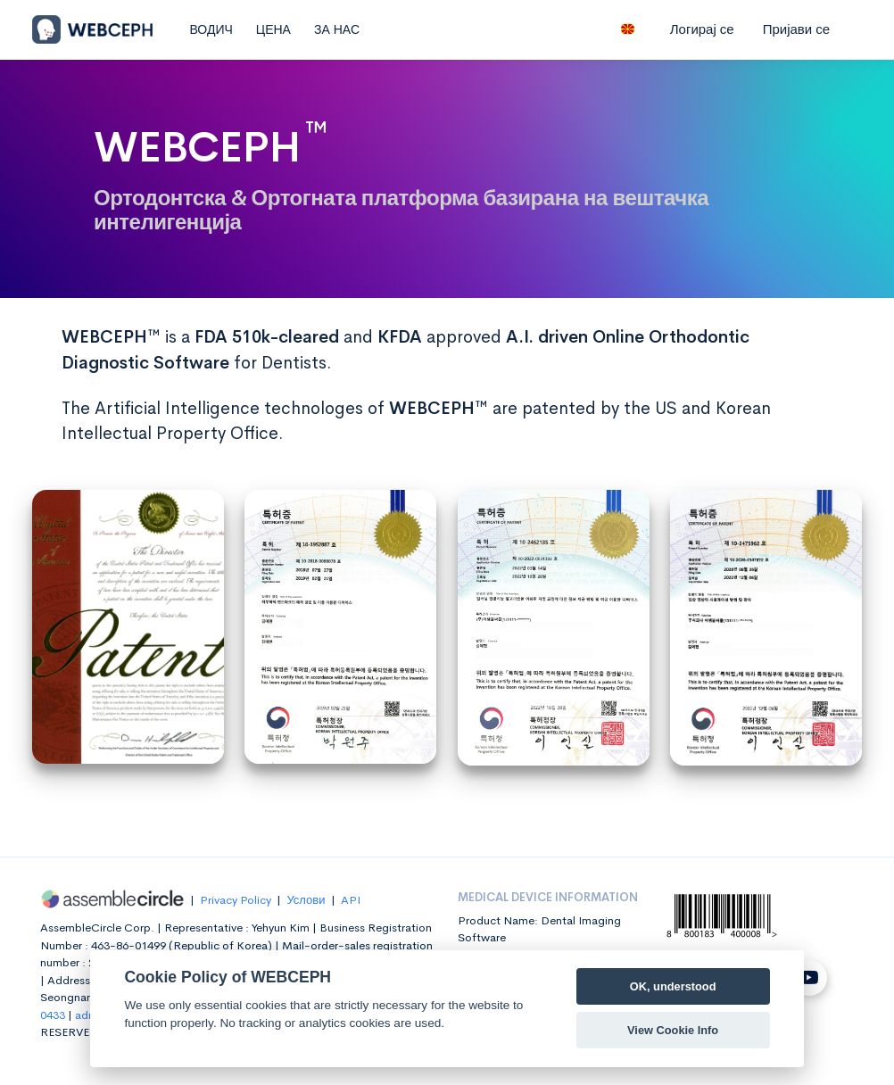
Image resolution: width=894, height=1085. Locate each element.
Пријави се (796, 29)
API (350, 899)
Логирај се (702, 29)
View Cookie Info (672, 1030)
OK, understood (673, 986)
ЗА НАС (337, 29)
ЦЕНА (273, 29)
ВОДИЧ (210, 29)
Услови (305, 899)
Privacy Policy (235, 899)
